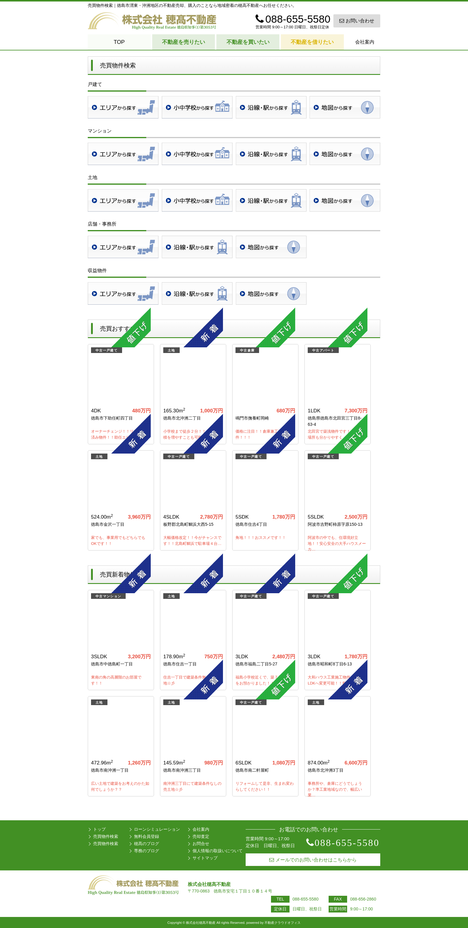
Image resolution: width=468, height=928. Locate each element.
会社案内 (364, 41)
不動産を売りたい (183, 42)
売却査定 (201, 836)
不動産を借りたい (312, 42)
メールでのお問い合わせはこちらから (313, 859)
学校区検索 (197, 107)
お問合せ (201, 843)
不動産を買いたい (248, 42)
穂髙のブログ (146, 843)
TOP (119, 42)
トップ (99, 829)
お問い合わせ (356, 20)
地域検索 (123, 107)
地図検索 (345, 107)
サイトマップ (205, 857)
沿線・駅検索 (271, 107)
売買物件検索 (105, 836)
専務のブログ (146, 850)
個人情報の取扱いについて (218, 850)
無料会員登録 (146, 836)
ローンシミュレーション (157, 829)
